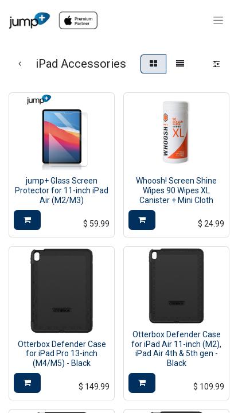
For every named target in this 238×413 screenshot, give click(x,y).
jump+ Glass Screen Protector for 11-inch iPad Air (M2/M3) (61, 190)
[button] (27, 220)
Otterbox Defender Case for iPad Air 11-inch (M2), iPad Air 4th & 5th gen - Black (176, 349)
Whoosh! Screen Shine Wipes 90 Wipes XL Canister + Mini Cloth (176, 190)
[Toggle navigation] (218, 20)
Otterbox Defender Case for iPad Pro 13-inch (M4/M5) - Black (62, 354)
